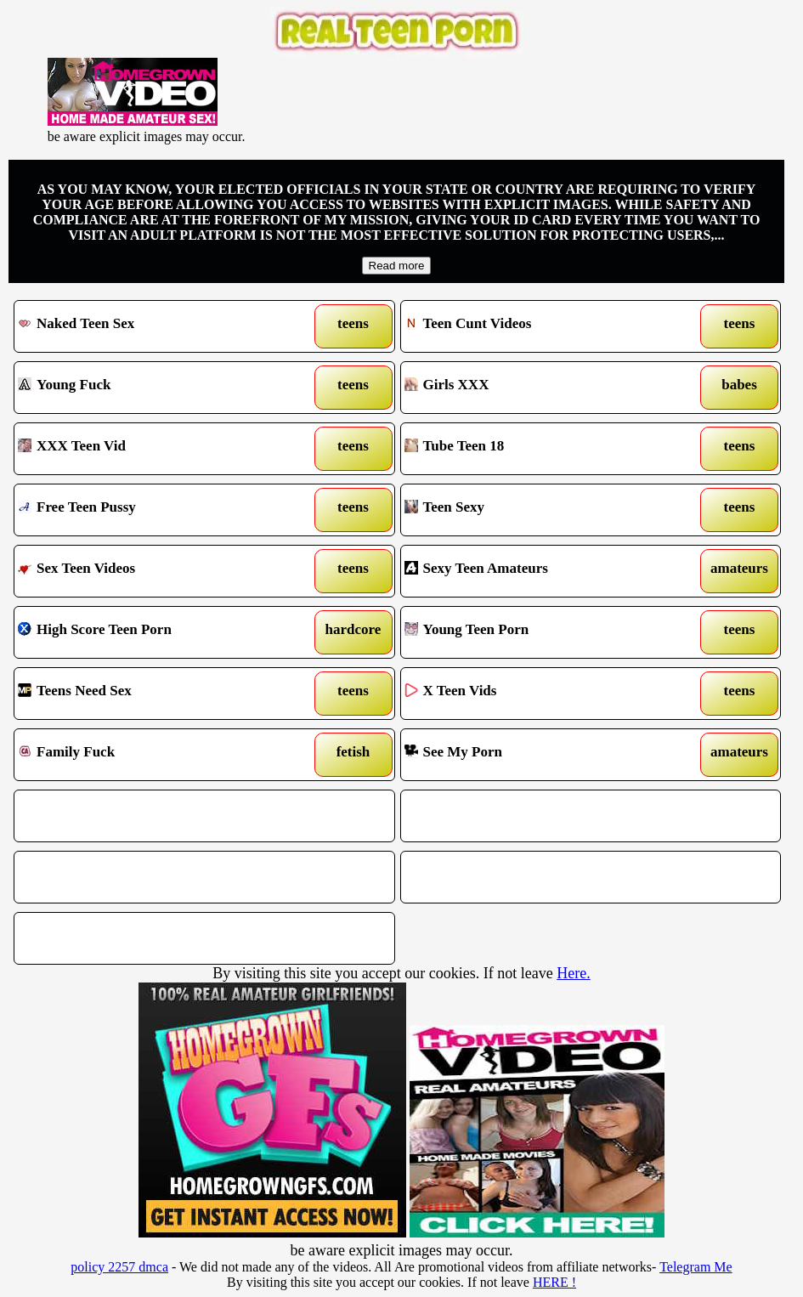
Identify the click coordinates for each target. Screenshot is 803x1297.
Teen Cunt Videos (540, 326)
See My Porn (540, 755)
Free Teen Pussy (154, 510)
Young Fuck (154, 387)
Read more (397, 265)
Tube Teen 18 (540, 449)
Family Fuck (154, 755)
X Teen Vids (540, 693)
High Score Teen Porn (154, 632)
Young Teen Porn (540, 632)
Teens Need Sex (154, 693)
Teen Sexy (540, 510)
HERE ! (554, 1282)
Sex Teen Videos (154, 571)
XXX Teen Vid (154, 449)
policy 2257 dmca (119, 1267)
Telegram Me (695, 1267)
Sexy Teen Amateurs (540, 571)
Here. (573, 973)
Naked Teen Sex (154, 326)
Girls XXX (540, 387)
